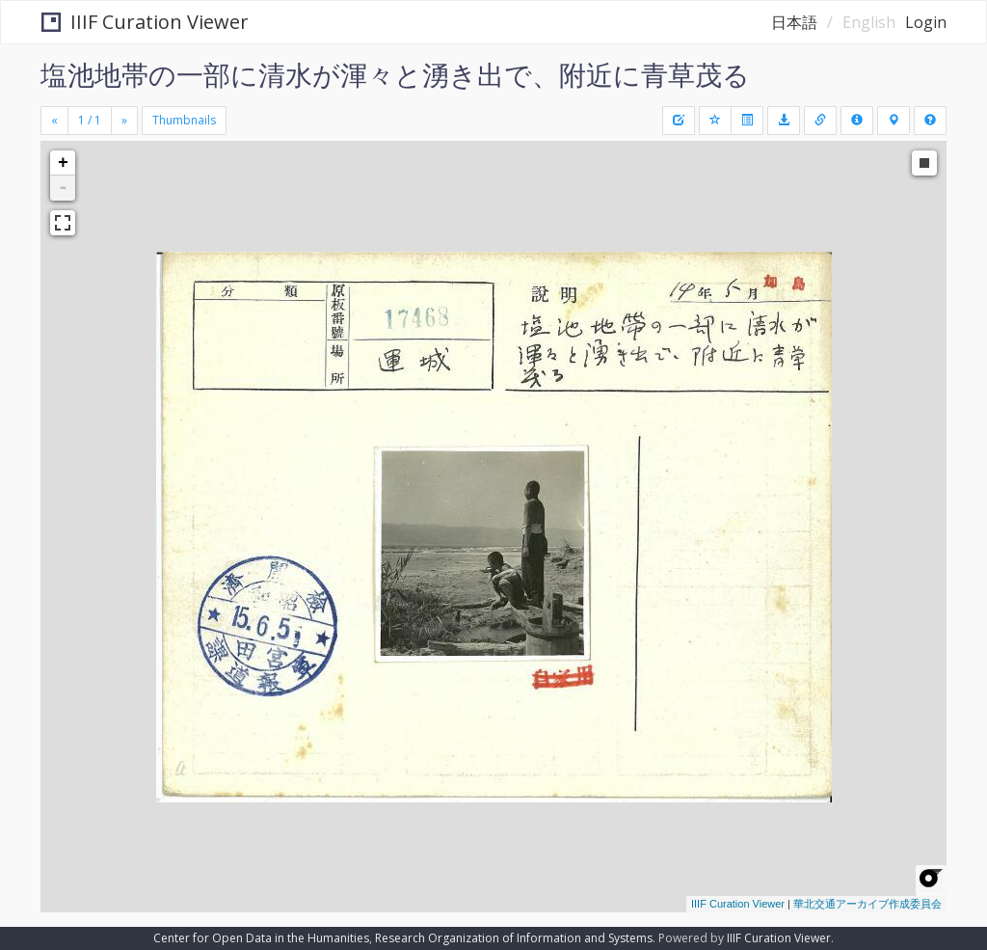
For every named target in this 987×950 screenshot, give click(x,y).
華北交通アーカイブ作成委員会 (867, 903)
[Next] (124, 120)
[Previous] (54, 120)
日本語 (794, 22)
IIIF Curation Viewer (145, 22)
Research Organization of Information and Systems (514, 938)
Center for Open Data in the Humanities (261, 938)
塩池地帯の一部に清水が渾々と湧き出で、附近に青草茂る (395, 74)
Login (926, 22)
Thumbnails (184, 120)
